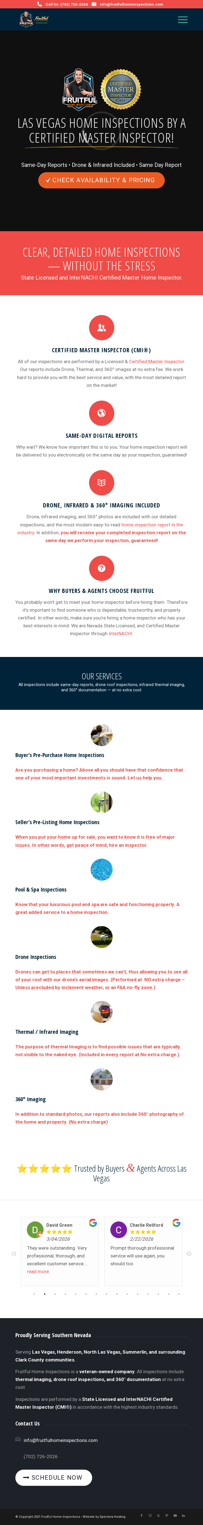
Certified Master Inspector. (157, 361)
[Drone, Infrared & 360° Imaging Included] (101, 483)
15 (179, 1295)
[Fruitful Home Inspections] (84, 19)
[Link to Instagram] (150, 1516)
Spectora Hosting (112, 1517)
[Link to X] (158, 1516)
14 (168, 1295)
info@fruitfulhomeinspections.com (131, 4)
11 (137, 1295)
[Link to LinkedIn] (183, 1516)
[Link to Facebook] (141, 1516)
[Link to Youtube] (175, 1516)
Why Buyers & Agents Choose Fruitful (101, 591)
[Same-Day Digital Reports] (101, 413)
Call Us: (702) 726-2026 (67, 4)
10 (127, 1295)
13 (158, 1295)
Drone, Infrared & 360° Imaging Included (101, 505)
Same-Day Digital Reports (102, 435)
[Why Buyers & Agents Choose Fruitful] (101, 568)
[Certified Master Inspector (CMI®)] (101, 328)
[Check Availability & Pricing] (101, 180)
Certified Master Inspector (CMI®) (101, 350)
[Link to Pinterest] (167, 1516)
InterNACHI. (121, 633)
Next (189, 1254)
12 (148, 1295)
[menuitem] (180, 19)
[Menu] (180, 19)
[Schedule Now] (53, 1478)
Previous (14, 1254)
